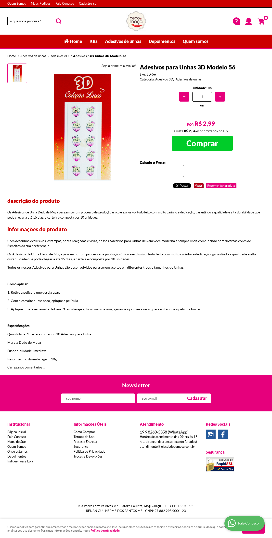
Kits (94, 41)
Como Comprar (84, 432)
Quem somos (195, 41)
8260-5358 (164, 432)
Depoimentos (162, 41)
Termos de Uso (84, 437)
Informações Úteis (90, 424)
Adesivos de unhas (123, 41)
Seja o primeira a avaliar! (119, 66)
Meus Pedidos (41, 3)
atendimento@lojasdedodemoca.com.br (167, 446)
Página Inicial (16, 432)
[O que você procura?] (59, 21)
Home (76, 41)
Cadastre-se (87, 3)
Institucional (18, 424)
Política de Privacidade (89, 451)
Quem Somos (16, 3)
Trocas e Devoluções (88, 456)
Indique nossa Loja (20, 461)
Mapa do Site (16, 442)
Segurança (81, 446)
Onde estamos (17, 451)
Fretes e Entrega (85, 442)
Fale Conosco (64, 3)
